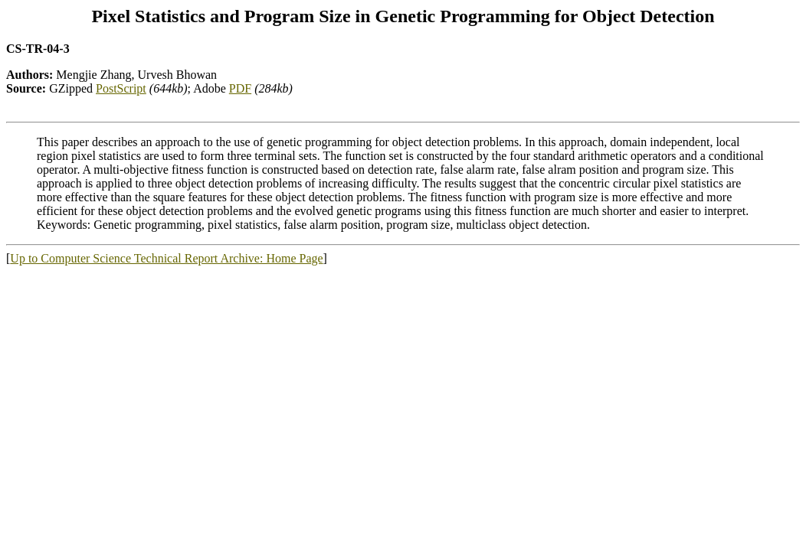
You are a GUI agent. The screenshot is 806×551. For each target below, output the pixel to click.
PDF (240, 88)
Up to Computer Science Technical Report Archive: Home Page (166, 258)
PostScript (121, 88)
